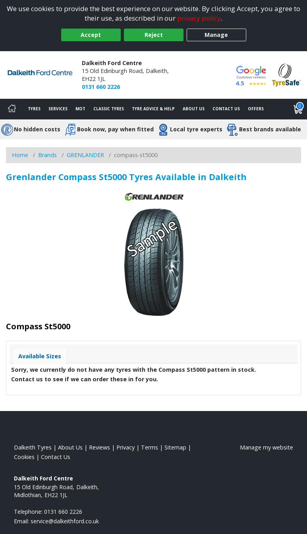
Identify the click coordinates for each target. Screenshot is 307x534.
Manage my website (266, 447)
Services (58, 108)
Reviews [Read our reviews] (99, 447)
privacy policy (199, 18)
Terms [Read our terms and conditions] (149, 447)
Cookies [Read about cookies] (24, 457)
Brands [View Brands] (47, 155)
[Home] (12, 109)
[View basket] (298, 109)
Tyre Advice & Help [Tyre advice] (153, 108)
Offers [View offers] (256, 108)
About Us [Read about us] (70, 447)
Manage (216, 34)
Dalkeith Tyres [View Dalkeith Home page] (33, 447)
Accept (91, 34)
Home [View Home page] (20, 155)
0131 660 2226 (101, 86)
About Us (194, 108)
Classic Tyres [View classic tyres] (108, 108)
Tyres (34, 108)
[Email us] (65, 521)
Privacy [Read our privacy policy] (125, 447)
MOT (80, 108)
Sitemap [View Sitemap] (175, 447)
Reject (154, 34)
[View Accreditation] (286, 74)
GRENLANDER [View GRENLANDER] (85, 155)
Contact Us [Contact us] (226, 108)
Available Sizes (39, 356)
